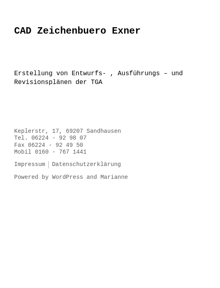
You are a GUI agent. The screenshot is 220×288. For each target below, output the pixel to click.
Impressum (30, 164)
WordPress (67, 177)
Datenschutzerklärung (86, 164)
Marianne (114, 177)
